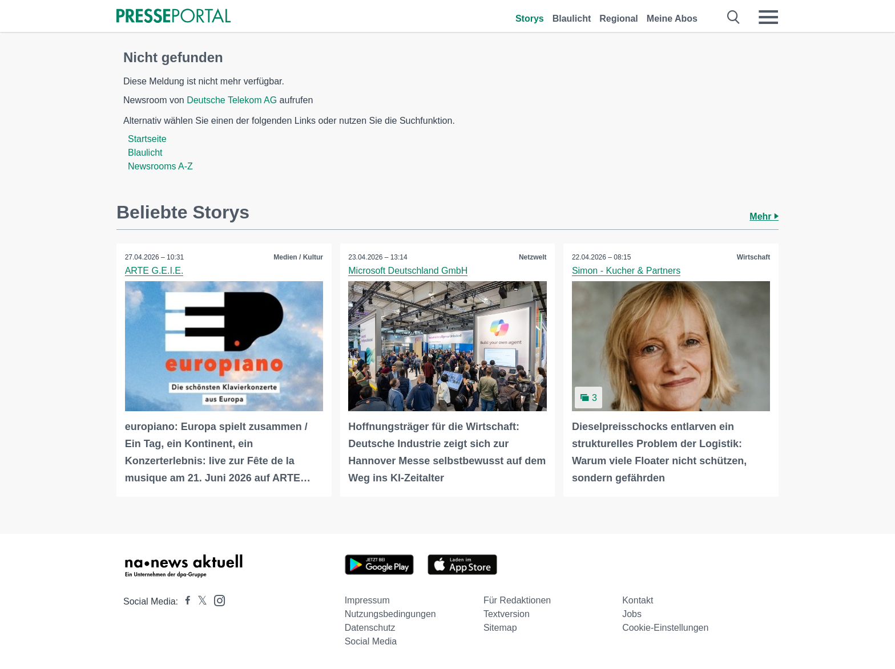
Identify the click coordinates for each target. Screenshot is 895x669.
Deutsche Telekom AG (232, 100)
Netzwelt (533, 257)
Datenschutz (370, 627)
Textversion (506, 614)
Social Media (371, 641)
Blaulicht (572, 18)
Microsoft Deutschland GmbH (408, 270)
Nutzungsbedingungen (390, 614)
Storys (529, 18)
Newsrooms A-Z (160, 166)
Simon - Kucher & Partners (626, 270)
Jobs (632, 614)
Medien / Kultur (298, 257)
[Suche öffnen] (734, 17)
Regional (618, 18)
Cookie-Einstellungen (665, 627)
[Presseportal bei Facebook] (184, 601)
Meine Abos (672, 18)
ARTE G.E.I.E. (154, 270)
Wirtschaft (753, 257)
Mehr (764, 216)
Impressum (367, 600)
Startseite (147, 139)
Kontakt (637, 600)
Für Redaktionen (517, 600)
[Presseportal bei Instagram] (216, 600)
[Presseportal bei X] (199, 601)
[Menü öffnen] (768, 17)
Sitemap (500, 627)
